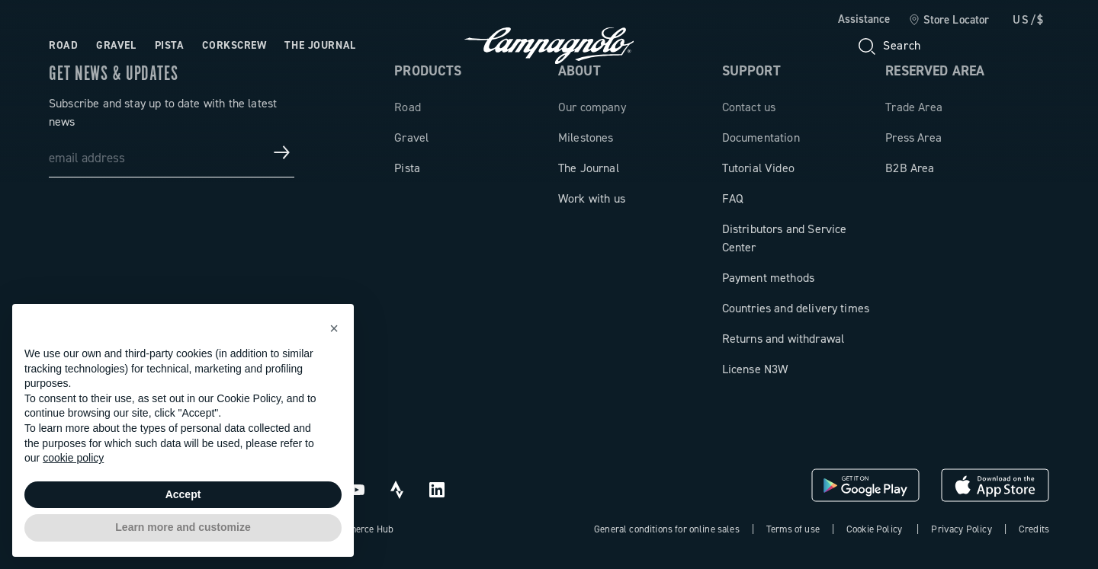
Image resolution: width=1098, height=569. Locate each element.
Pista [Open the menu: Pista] (170, 45)
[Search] (888, 46)
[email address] (171, 152)
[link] (949, 20)
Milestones (586, 137)
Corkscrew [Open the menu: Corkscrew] (234, 45)
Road (407, 107)
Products (427, 71)
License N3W (755, 369)
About (579, 71)
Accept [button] (183, 494)
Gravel (411, 137)
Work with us (591, 198)
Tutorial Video (758, 168)
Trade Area (913, 107)
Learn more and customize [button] (182, 527)
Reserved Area (934, 71)
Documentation (761, 137)
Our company (592, 107)
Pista (407, 168)
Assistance (864, 19)
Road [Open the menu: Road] (63, 45)
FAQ (732, 198)
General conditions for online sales (667, 529)
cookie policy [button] (73, 458)
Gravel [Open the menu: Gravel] (116, 45)
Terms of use (793, 529)
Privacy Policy (961, 529)
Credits (1034, 529)
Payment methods (768, 278)
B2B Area (909, 168)
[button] (334, 328)
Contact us (749, 107)
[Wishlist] (964, 46)
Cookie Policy (874, 529)
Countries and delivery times (795, 308)
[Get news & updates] (282, 152)
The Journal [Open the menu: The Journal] (319, 45)
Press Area (913, 137)
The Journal (588, 168)
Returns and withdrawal (783, 339)
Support (751, 71)
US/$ (1029, 20)
